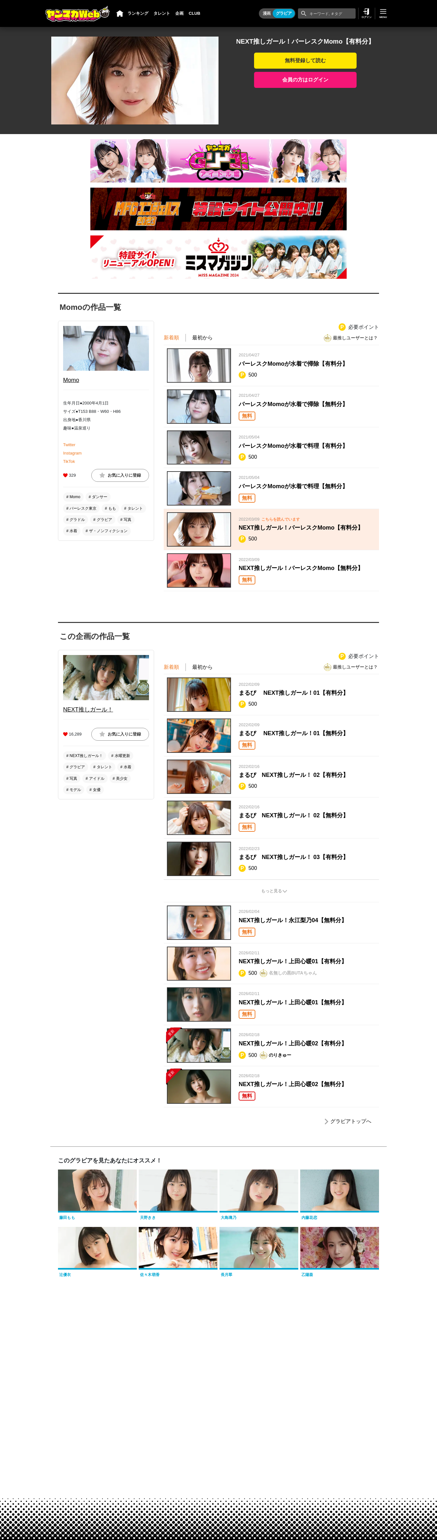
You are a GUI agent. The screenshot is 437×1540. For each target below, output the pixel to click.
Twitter (69, 444)
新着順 (171, 337)
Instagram (72, 453)
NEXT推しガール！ (88, 709)
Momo (71, 380)
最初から (202, 337)
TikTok (69, 461)
